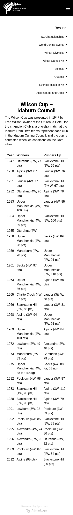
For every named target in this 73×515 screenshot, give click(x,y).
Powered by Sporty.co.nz (36, 506)
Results (60, 28)
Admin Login (36, 510)
